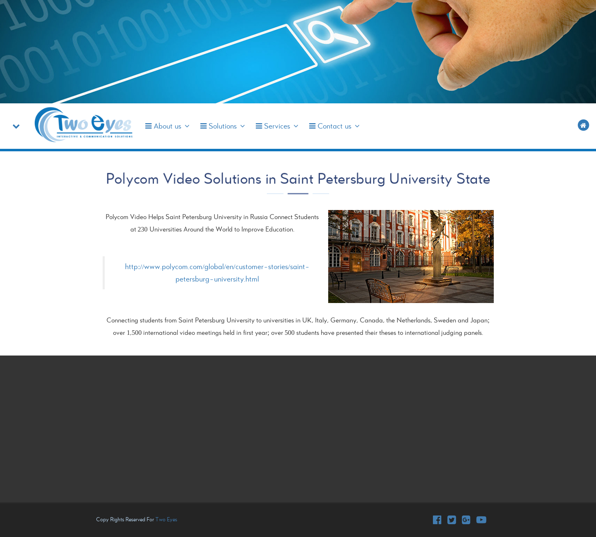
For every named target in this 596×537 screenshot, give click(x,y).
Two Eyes (166, 519)
